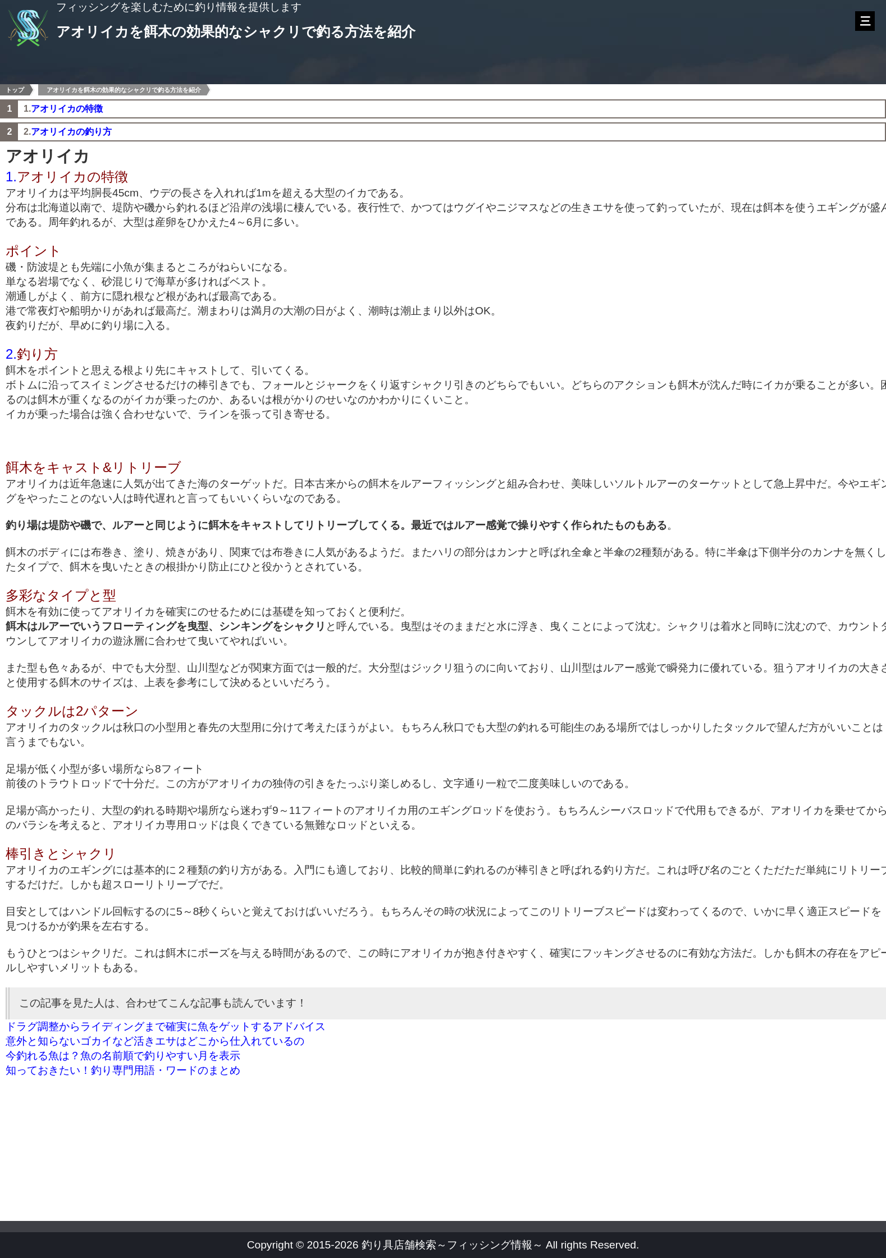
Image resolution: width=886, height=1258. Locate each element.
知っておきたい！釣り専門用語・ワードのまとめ (123, 1070)
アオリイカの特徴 (67, 108)
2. (11, 354)
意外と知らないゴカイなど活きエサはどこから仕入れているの (155, 1041)
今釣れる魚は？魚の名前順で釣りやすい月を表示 (123, 1056)
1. (11, 176)
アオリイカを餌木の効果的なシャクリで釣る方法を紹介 (124, 89)
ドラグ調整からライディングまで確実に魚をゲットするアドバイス (166, 1026)
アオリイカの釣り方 (71, 131)
